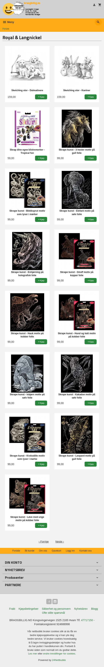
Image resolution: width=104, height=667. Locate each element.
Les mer (33, 653)
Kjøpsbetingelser (28, 608)
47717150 (87, 620)
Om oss (43, 550)
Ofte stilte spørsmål (53, 612)
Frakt (12, 608)
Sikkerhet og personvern (56, 608)
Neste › (59, 541)
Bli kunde (29, 550)
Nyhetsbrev (81, 608)
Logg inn (70, 550)
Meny (8, 22)
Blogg (94, 608)
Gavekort (56, 550)
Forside (5, 29)
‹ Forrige (44, 541)
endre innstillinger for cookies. (59, 653)
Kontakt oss (85, 550)
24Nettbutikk (59, 660)
